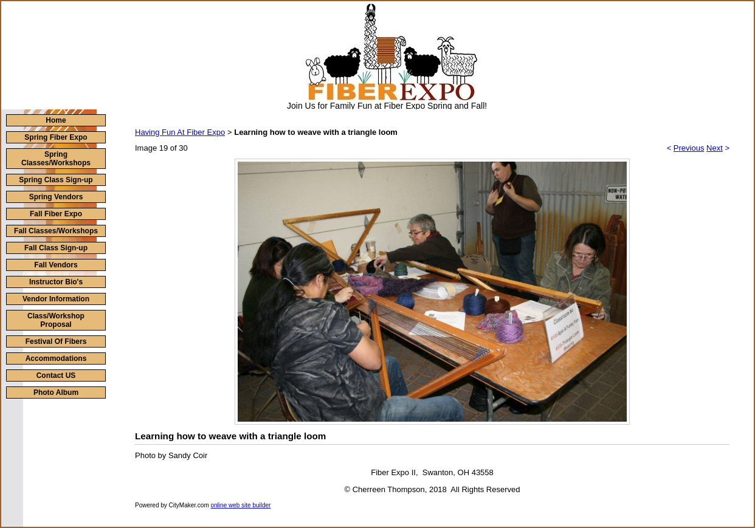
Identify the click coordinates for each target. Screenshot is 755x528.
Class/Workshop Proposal (55, 320)
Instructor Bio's (56, 282)
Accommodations (56, 358)
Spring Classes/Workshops (56, 158)
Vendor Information (55, 299)
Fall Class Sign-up (56, 248)
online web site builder (241, 505)
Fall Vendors (55, 265)
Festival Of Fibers (56, 341)
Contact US (56, 375)
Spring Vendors (56, 197)
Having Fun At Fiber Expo (180, 132)
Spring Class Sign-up (55, 180)
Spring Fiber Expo (55, 137)
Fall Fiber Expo (56, 214)
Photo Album (55, 392)
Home (56, 120)
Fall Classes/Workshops (56, 231)
